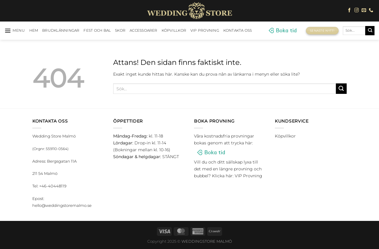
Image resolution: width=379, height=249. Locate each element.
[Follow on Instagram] (356, 10)
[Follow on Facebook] (349, 10)
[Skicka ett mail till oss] (364, 10)
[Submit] (370, 30)
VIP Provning (204, 30)
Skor (120, 30)
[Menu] (14, 30)
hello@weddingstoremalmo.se (62, 205)
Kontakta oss (237, 30)
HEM (33, 30)
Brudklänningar (60, 30)
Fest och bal (97, 30)
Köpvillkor (174, 30)
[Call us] (371, 10)
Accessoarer (143, 30)
